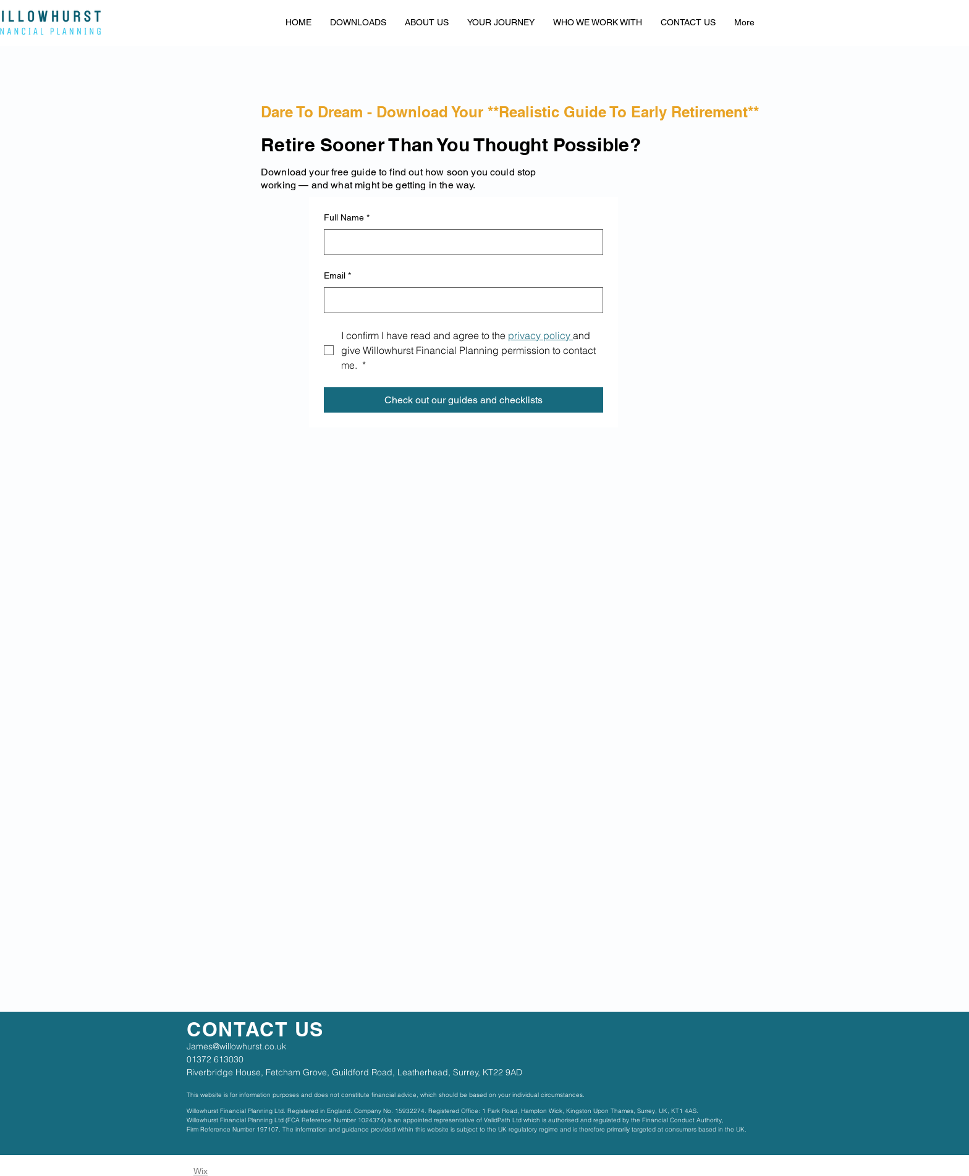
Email (337, 276)
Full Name (347, 218)
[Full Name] (459, 242)
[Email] (459, 300)
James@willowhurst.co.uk (236, 1046)
